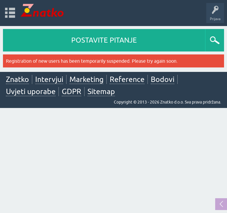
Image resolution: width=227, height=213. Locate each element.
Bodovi (162, 79)
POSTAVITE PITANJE (104, 40)
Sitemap (101, 91)
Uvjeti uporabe (31, 91)
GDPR (71, 91)
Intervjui (49, 79)
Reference (127, 79)
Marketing (86, 79)
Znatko (17, 79)
